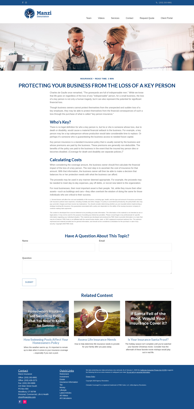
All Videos (64, 395)
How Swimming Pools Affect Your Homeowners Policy (46, 341)
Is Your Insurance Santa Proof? (148, 339)
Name (25, 241)
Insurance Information (69, 382)
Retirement (64, 374)
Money (62, 387)
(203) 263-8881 (164, 2)
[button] (88, 14)
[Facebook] (22, 2)
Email (102, 241)
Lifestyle (63, 390)
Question (27, 258)
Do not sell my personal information (138, 372)
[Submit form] (29, 282)
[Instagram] (26, 2)
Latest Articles (65, 393)
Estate (62, 379)
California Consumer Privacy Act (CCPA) (153, 370)
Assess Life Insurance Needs (97, 339)
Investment (64, 377)
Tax (61, 385)
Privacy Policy (90, 376)
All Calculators (66, 398)
